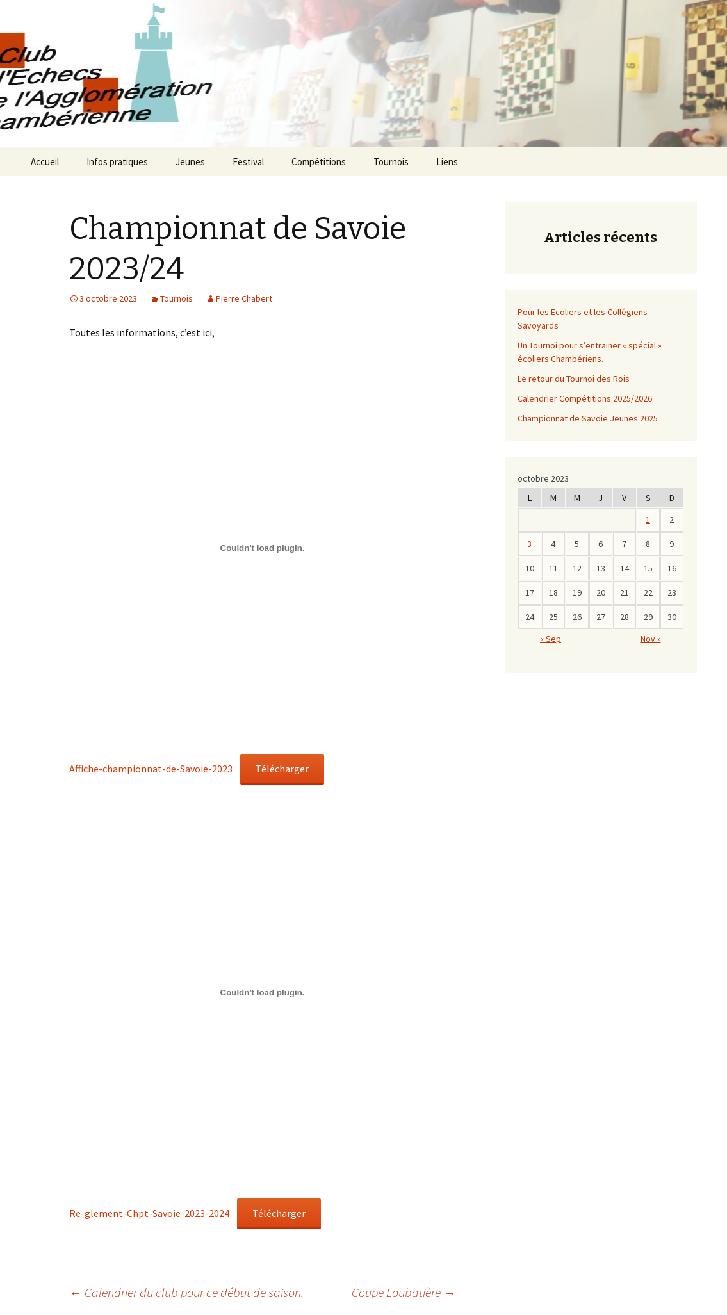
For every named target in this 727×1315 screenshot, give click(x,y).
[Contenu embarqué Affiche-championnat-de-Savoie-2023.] (262, 547)
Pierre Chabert (244, 298)
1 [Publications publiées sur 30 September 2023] (648, 519)
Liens (447, 162)
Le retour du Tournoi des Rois (574, 378)
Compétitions (318, 162)
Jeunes (190, 162)
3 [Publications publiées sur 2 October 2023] (529, 544)
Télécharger (282, 768)
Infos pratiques (117, 162)
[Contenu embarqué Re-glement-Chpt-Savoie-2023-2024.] (262, 992)
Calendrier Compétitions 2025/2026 (585, 398)
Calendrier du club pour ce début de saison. (186, 1292)
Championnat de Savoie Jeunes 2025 (588, 418)
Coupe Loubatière (404, 1292)
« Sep (550, 638)
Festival (248, 162)
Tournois (391, 162)
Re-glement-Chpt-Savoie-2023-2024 (149, 1213)
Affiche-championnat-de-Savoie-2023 (151, 768)
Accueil (45, 162)
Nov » (651, 638)
